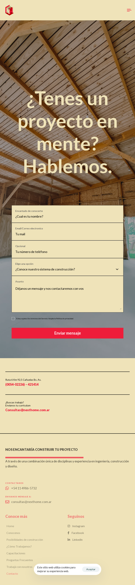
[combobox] (68, 269)
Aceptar (90, 569)
